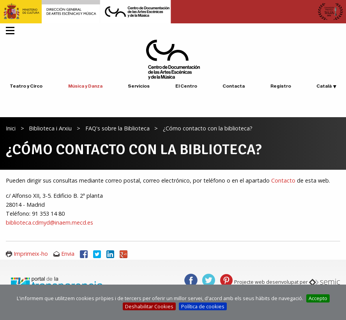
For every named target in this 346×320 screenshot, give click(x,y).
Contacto (284, 180)
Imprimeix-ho (31, 253)
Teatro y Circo (26, 86)
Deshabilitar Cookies (149, 306)
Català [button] (324, 86)
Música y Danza (85, 86)
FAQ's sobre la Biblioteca (117, 128)
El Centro (186, 86)
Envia (67, 253)
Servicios (139, 86)
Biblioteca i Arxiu (50, 128)
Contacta (233, 86)
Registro (280, 86)
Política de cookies (202, 306)
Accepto (318, 298)
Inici (11, 128)
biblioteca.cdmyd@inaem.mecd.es (49, 222)
